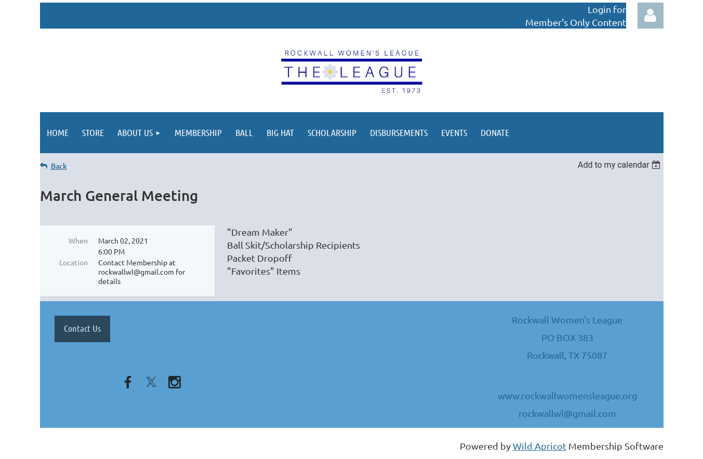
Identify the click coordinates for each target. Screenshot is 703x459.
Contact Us (82, 328)
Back (59, 166)
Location (73, 262)
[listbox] (621, 164)
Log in (651, 16)
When (78, 240)
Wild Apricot (539, 445)
